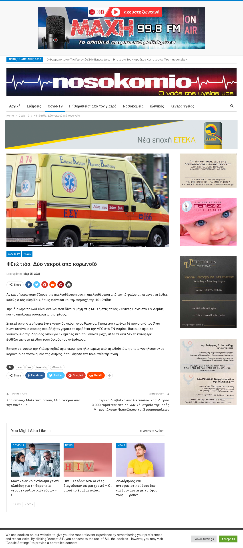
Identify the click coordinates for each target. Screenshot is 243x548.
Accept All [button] (228, 539)
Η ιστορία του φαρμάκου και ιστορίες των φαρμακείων (150, 59)
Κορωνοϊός (41, 367)
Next (29, 504)
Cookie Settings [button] (203, 539)
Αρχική (14, 106)
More (205, 106)
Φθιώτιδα (57, 367)
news (19, 367)
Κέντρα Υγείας (182, 106)
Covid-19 (55, 106)
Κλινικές (157, 106)
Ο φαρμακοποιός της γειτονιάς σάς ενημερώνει (78, 59)
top (29, 367)
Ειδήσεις (34, 106)
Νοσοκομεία (133, 106)
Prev (17, 504)
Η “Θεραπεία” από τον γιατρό (92, 106)
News (27, 253)
